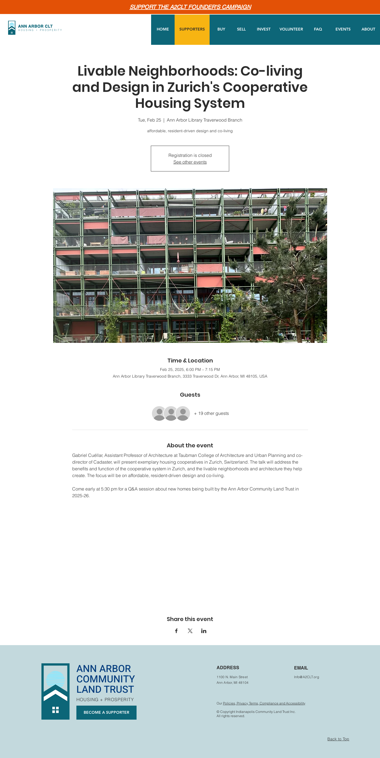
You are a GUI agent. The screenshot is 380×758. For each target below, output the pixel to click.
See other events (190, 162)
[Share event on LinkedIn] (204, 631)
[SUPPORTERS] (192, 29)
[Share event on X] (190, 631)
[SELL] (241, 29)
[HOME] (163, 29)
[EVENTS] (343, 29)
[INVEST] (263, 29)
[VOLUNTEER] (291, 29)
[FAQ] (318, 29)
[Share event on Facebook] (176, 631)
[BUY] (221, 29)
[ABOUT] (368, 29)
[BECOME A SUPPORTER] (106, 713)
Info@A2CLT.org (306, 677)
